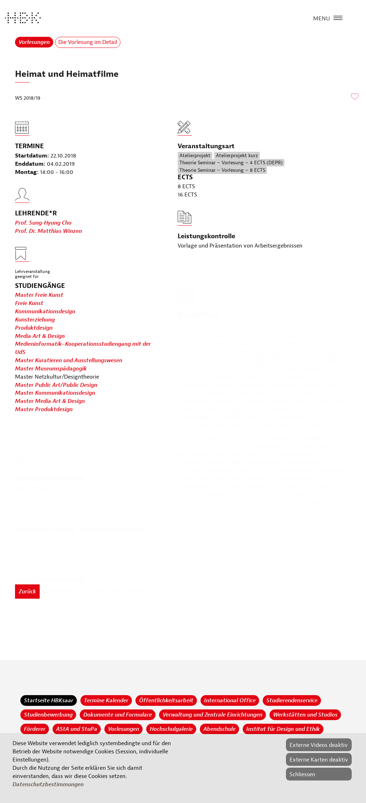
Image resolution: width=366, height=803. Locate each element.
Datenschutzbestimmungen (48, 784)
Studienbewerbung (48, 714)
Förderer (34, 729)
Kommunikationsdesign (45, 311)
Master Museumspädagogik (51, 369)
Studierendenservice (291, 700)
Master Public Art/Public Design (56, 385)
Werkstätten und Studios (305, 714)
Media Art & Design (40, 336)
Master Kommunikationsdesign (55, 393)
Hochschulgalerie (171, 729)
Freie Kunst (29, 303)
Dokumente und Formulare (117, 714)
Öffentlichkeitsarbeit (166, 700)
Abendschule (219, 729)
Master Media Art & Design (50, 401)
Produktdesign (34, 327)
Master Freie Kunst (39, 295)
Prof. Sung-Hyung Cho (43, 239)
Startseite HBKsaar (48, 700)
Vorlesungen (34, 42)
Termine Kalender (106, 700)
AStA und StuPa (76, 729)
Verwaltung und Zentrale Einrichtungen (212, 714)
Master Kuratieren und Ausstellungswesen (68, 360)
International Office (230, 700)
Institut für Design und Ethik (283, 729)
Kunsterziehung (35, 320)
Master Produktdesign (44, 409)
